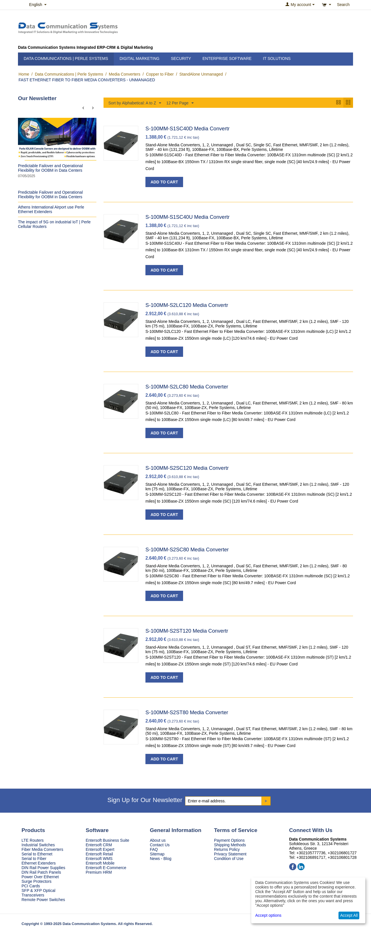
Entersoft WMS (99, 859)
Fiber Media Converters (42, 849)
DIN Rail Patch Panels (41, 872)
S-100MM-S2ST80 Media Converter (186, 713)
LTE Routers (33, 840)
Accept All (349, 915)
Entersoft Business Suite (107, 840)
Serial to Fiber (34, 859)
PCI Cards (31, 886)
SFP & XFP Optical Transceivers (39, 893)
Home (24, 74)
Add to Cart (164, 182)
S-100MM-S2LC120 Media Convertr (186, 305)
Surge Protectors (37, 881)
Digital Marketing (139, 58)
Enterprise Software (227, 58)
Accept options (268, 915)
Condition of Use (229, 859)
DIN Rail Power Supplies (43, 868)
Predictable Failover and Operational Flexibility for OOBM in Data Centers (50, 168)
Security (181, 58)
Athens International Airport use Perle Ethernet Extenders (51, 209)
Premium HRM (99, 872)
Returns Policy (227, 849)
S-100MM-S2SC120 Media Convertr (187, 468)
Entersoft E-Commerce (106, 868)
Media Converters (125, 74)
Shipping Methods (230, 845)
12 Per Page (180, 103)
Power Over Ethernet (40, 877)
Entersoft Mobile (100, 863)
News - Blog (160, 859)
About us (158, 840)
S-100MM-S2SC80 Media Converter (187, 550)
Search (343, 4)
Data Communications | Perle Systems (66, 58)
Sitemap (157, 854)
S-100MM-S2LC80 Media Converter (186, 387)
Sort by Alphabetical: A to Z (134, 103)
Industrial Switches (38, 845)
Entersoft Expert (100, 849)
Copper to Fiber (160, 74)
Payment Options (229, 840)
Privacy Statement (230, 854)
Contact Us (160, 845)
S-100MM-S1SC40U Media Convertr (187, 217)
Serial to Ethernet (37, 854)
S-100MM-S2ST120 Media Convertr (186, 631)
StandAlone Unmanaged (201, 74)
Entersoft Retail (99, 854)
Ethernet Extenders (39, 863)
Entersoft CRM (99, 845)
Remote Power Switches (43, 900)
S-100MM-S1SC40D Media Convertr (187, 129)
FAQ (154, 849)
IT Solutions (277, 58)
